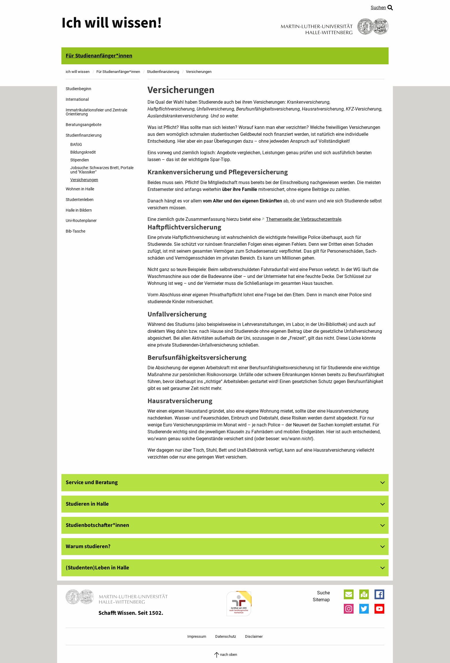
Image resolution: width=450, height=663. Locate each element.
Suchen (378, 7)
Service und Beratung (92, 482)
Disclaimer (254, 636)
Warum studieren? (88, 546)
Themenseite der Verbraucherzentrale (303, 219)
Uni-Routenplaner (81, 220)
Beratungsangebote (83, 124)
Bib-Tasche (75, 231)
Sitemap (321, 599)
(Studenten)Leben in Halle (97, 568)
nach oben (225, 654)
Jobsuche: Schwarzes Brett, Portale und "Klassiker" (101, 169)
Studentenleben (80, 199)
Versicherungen (84, 179)
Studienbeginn (78, 88)
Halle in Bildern (79, 210)
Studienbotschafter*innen (97, 525)
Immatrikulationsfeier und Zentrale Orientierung (96, 112)
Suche (323, 593)
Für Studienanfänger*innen (99, 56)
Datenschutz (225, 636)
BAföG (76, 144)
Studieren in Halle (87, 504)
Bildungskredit (83, 152)
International (77, 99)
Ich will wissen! (111, 23)
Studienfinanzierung (84, 135)
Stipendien (79, 160)
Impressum (196, 636)
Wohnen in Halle (80, 189)
